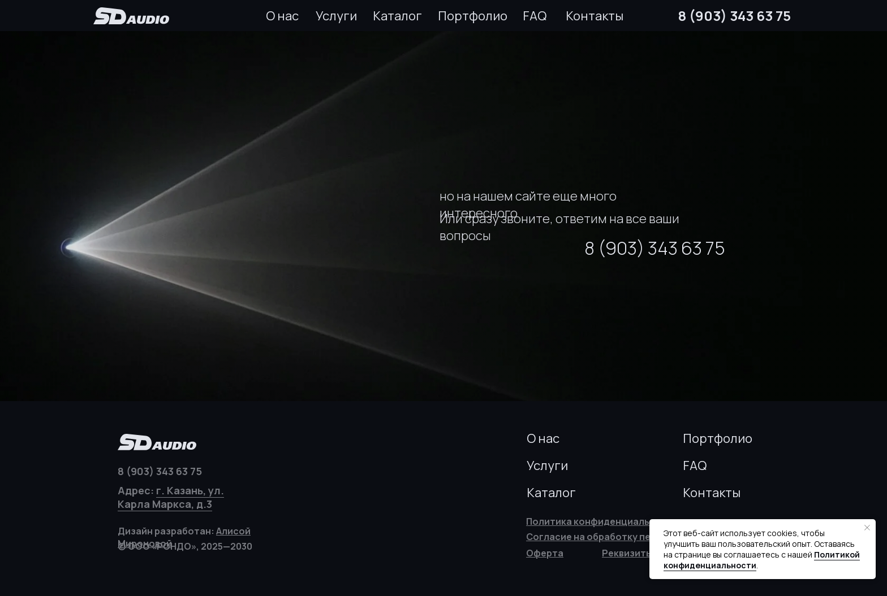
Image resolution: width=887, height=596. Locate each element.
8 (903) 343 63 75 (734, 15)
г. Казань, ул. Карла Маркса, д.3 (171, 497)
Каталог (397, 15)
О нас (282, 15)
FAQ (534, 15)
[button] (627, 553)
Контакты (594, 15)
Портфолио (472, 15)
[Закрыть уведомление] (867, 527)
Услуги (336, 15)
